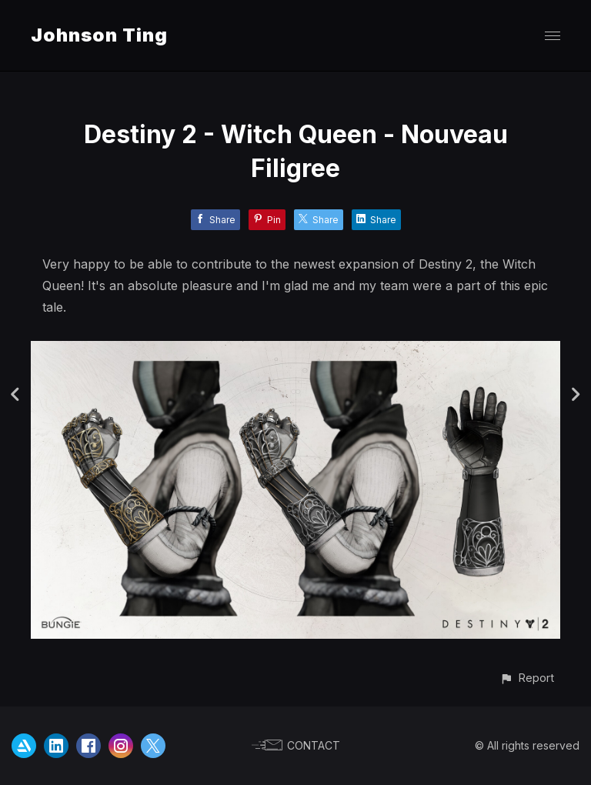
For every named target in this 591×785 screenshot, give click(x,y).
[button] (526, 677)
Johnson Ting (99, 35)
